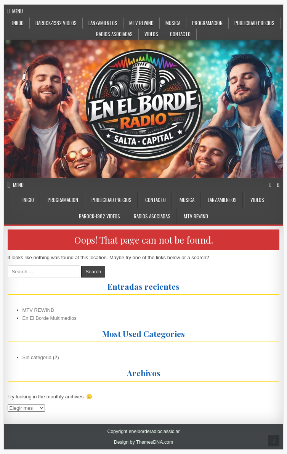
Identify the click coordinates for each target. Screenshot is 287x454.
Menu (17, 11)
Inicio (18, 23)
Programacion (207, 23)
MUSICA (172, 23)
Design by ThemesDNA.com (143, 442)
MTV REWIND (38, 310)
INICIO (28, 200)
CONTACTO (180, 34)
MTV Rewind (141, 23)
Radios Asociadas (114, 34)
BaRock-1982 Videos (56, 23)
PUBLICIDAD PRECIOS (254, 23)
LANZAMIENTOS (102, 23)
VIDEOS (151, 34)
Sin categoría (37, 357)
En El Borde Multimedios (49, 318)
